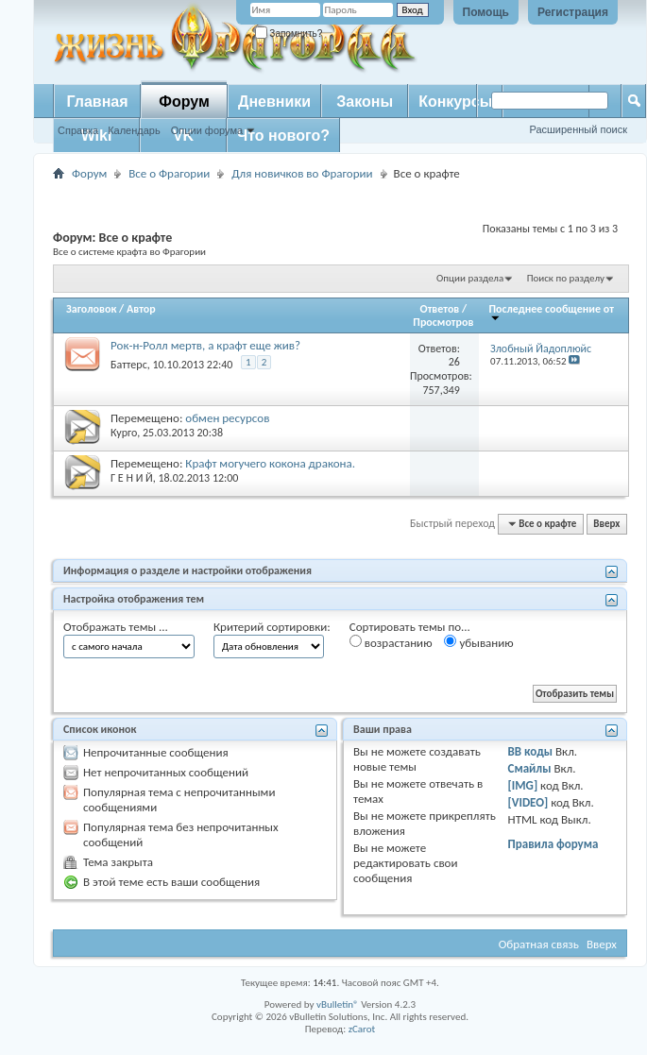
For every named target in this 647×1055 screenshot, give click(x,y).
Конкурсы (455, 102)
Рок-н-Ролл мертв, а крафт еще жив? (205, 345)
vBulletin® (337, 1004)
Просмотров (443, 322)
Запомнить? (289, 33)
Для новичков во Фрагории (301, 173)
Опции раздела (469, 278)
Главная (97, 102)
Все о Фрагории (169, 173)
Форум (184, 102)
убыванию (478, 642)
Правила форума (553, 844)
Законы (364, 102)
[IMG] (523, 785)
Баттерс (129, 364)
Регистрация (572, 12)
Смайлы (530, 768)
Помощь (486, 12)
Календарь (134, 130)
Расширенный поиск (578, 129)
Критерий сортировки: (272, 627)
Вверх (606, 524)
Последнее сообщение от (551, 312)
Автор (141, 308)
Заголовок (91, 308)
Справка (78, 130)
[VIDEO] (528, 802)
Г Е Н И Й (132, 478)
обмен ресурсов (227, 418)
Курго (124, 432)
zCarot (362, 1029)
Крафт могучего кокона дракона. (270, 463)
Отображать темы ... (115, 627)
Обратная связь (539, 944)
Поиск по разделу (565, 278)
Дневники (274, 102)
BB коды (530, 751)
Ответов (440, 308)
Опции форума (207, 130)
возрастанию (391, 642)
